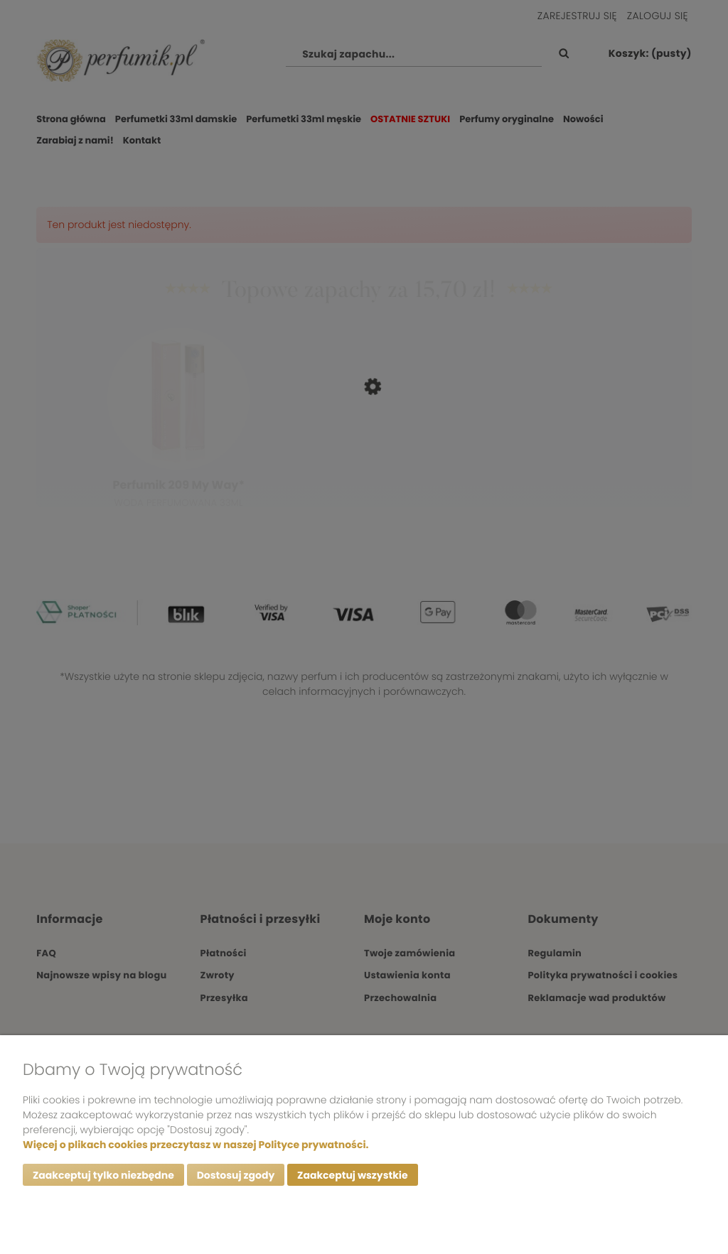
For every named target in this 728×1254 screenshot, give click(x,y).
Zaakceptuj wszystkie (352, 1175)
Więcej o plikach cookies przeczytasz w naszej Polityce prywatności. (195, 1144)
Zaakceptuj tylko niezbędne (103, 1175)
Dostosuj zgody (236, 1175)
